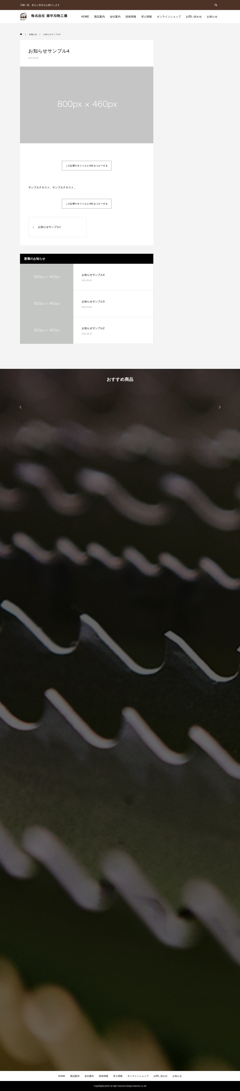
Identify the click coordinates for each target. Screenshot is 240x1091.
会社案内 (115, 16)
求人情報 (146, 16)
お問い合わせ (194, 16)
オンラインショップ (169, 16)
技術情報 (131, 16)
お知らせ (212, 16)
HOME (85, 16)
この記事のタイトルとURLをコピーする (87, 165)
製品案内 (99, 16)
